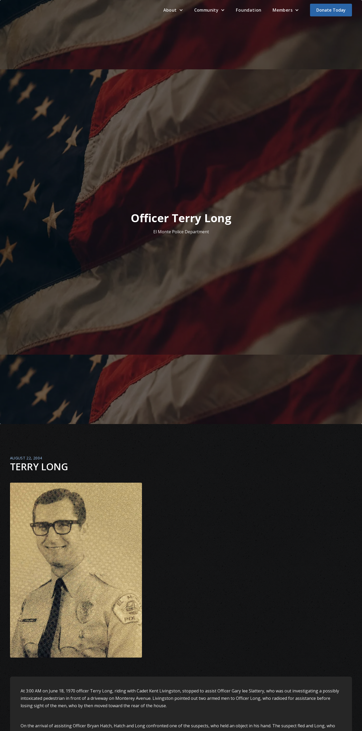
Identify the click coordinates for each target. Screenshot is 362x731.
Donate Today (331, 10)
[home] (22, 10)
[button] (173, 10)
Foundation (248, 10)
